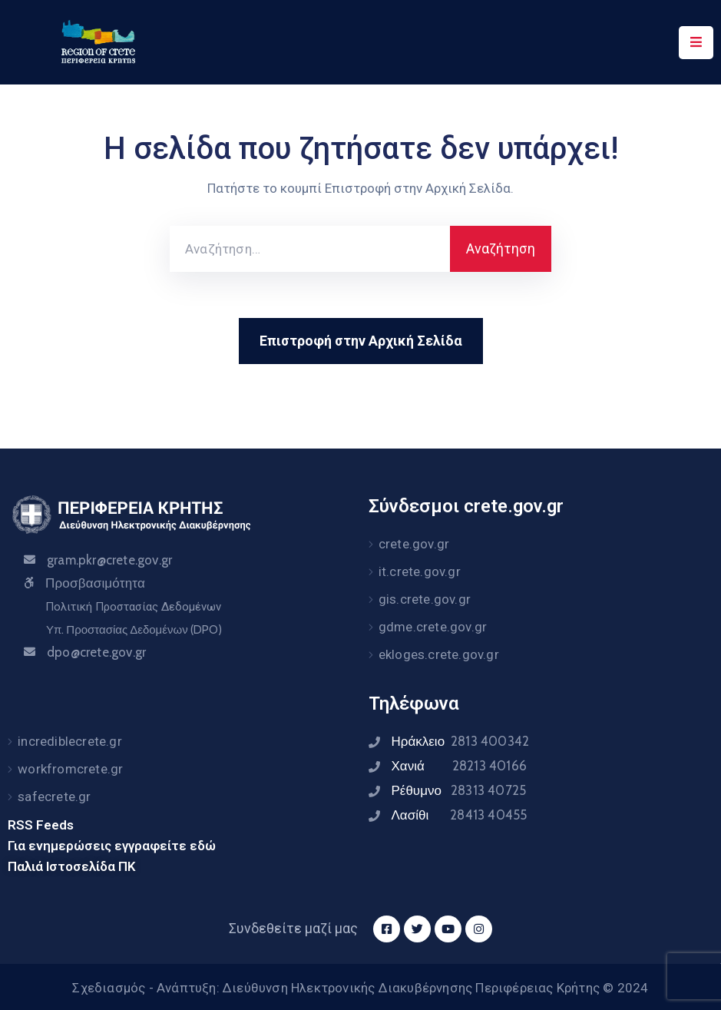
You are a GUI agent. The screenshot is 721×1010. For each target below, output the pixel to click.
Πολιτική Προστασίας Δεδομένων (133, 607)
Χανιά (459, 765)
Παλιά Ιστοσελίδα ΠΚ (72, 866)
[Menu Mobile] (696, 42)
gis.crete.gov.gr (425, 599)
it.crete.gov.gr (420, 571)
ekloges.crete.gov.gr (439, 654)
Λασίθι (460, 815)
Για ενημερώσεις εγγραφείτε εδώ (112, 845)
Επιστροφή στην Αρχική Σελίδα (361, 341)
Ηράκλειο (461, 741)
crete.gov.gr (414, 543)
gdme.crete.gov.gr (433, 626)
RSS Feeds (41, 825)
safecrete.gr (54, 796)
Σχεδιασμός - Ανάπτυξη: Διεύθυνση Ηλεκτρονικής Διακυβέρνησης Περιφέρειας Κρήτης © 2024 (360, 987)
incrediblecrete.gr (70, 741)
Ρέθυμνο (459, 790)
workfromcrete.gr (70, 769)
